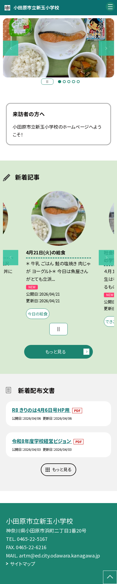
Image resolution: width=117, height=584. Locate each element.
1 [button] (59, 81)
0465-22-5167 (32, 538)
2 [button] (64, 81)
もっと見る (55, 351)
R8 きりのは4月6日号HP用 (41, 409)
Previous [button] (10, 48)
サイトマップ (22, 563)
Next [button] (106, 48)
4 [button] (73, 81)
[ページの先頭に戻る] (110, 577)
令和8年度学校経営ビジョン (42, 440)
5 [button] (78, 81)
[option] (58, 47)
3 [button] (68, 81)
